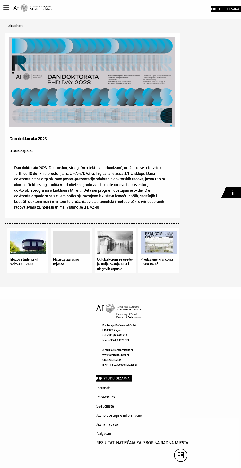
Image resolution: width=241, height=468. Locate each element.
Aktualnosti (15, 26)
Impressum (105, 397)
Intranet (103, 387)
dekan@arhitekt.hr (122, 350)
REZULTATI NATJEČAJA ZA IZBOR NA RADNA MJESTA (142, 442)
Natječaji (103, 433)
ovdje (138, 190)
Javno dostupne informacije (119, 415)
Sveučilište (105, 406)
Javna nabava (107, 424)
